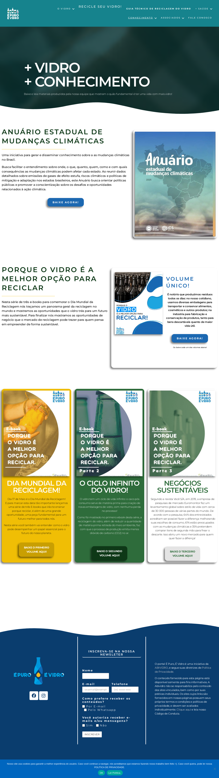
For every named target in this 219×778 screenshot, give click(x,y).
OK (101, 773)
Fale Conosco (200, 18)
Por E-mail (94, 706)
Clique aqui (184, 709)
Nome (87, 670)
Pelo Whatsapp (100, 710)
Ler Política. (114, 773)
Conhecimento (140, 18)
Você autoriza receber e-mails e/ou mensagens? (106, 719)
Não (101, 725)
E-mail (88, 684)
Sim (87, 725)
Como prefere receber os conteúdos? (106, 700)
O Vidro (64, 9)
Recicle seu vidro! (100, 7)
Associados (170, 18)
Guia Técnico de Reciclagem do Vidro (158, 9)
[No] (214, 768)
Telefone (120, 684)
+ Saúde (202, 9)
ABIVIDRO (161, 667)
